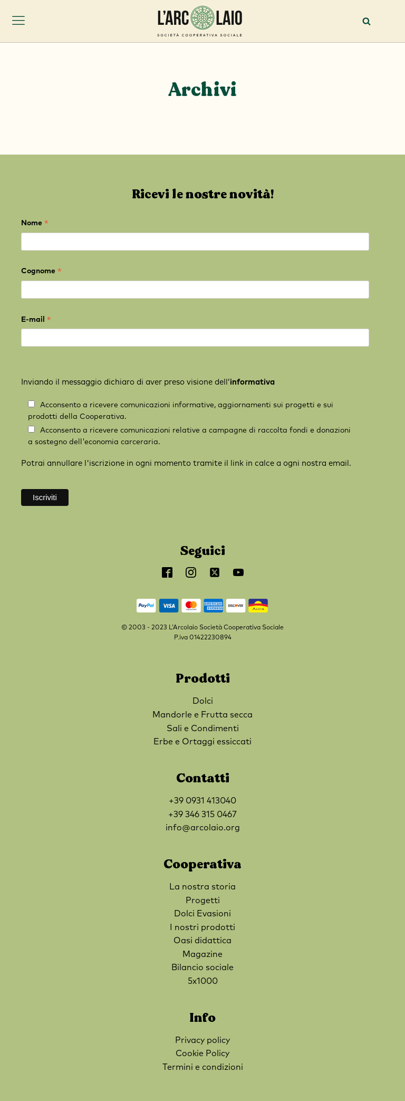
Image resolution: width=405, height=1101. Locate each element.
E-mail (36, 321)
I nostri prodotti (202, 927)
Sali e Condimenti (203, 728)
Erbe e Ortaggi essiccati (202, 742)
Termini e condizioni (202, 1067)
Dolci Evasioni (202, 913)
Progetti (203, 900)
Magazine (202, 954)
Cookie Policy (202, 1053)
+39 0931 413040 (202, 801)
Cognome (41, 272)
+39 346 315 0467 (202, 814)
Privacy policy (202, 1040)
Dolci (202, 701)
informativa (252, 382)
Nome (35, 224)
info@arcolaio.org (203, 828)
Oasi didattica (202, 940)
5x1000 (203, 981)
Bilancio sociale (202, 967)
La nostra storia (202, 887)
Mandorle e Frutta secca (202, 715)
